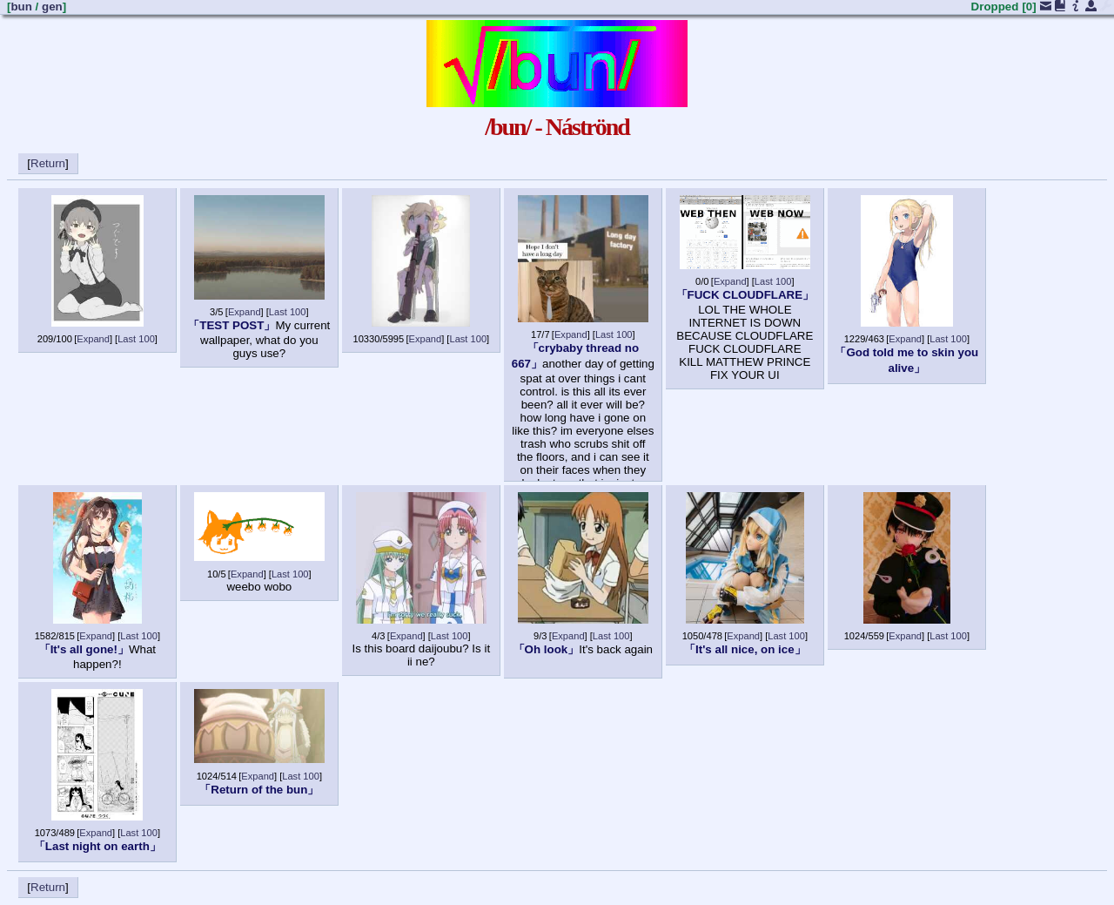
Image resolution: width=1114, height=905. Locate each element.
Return (47, 163)
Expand (93, 339)
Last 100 (136, 339)
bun (20, 6)
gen (52, 6)
